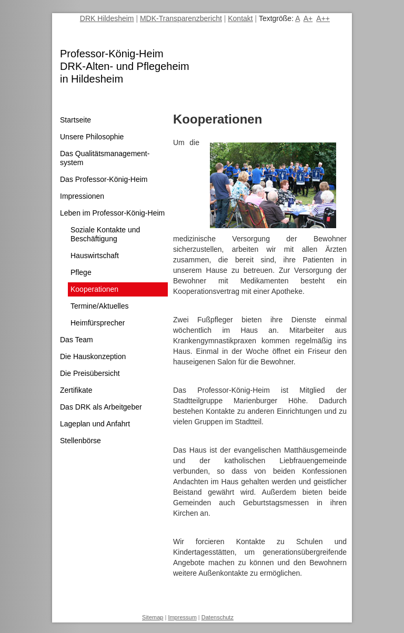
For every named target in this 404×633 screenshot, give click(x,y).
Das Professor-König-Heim (104, 179)
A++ (323, 18)
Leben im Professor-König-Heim (112, 213)
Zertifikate (76, 390)
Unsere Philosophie (92, 136)
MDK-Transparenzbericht (181, 18)
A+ (308, 18)
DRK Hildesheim (107, 18)
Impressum (182, 617)
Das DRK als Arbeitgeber (101, 407)
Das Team (76, 339)
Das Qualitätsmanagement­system (104, 158)
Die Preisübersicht (90, 373)
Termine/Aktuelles (99, 306)
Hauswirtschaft (94, 255)
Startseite (75, 120)
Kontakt (240, 18)
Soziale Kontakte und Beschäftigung (105, 234)
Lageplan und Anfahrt (95, 424)
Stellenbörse (80, 440)
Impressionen (82, 196)
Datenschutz (217, 617)
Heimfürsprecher (97, 323)
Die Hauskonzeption (93, 356)
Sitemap (152, 617)
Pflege (81, 272)
